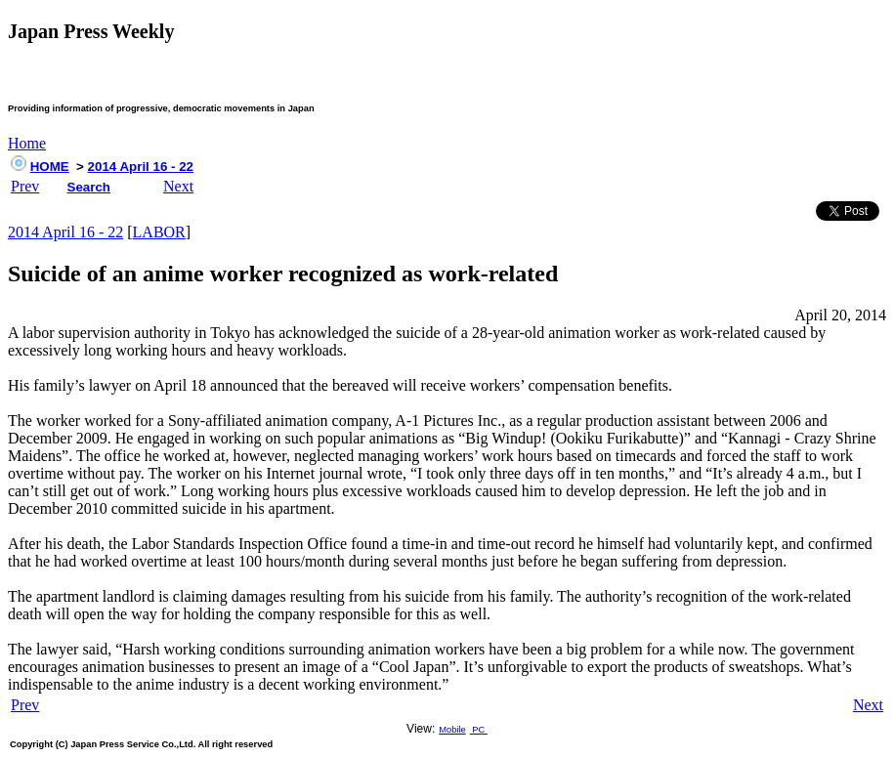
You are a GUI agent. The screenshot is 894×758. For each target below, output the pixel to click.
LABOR (159, 232)
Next (178, 186)
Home (27, 143)
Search (88, 187)
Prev (25, 186)
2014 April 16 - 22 (140, 166)
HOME (49, 166)
